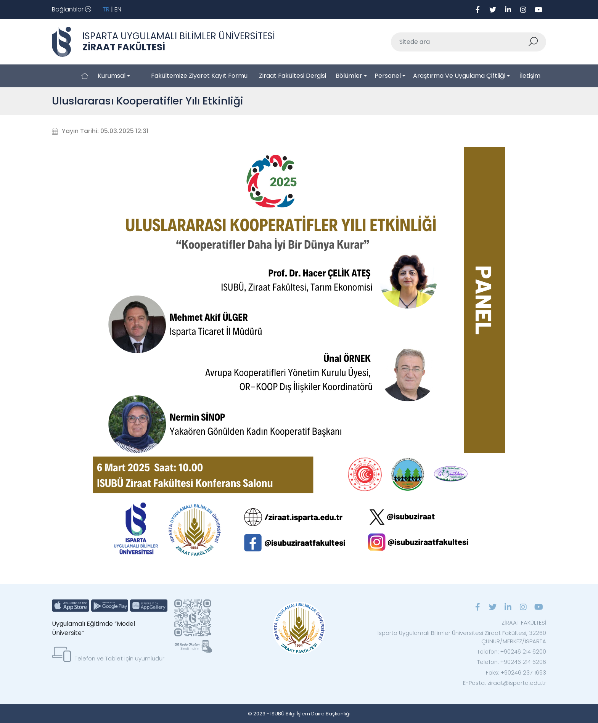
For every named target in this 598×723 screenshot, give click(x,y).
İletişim (529, 75)
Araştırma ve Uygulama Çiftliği (459, 75)
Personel (388, 75)
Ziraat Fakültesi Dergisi (292, 75)
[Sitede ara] (459, 41)
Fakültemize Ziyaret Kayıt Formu (199, 75)
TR (106, 9)
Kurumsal (111, 75)
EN (117, 9)
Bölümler (349, 75)
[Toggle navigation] (71, 9)
